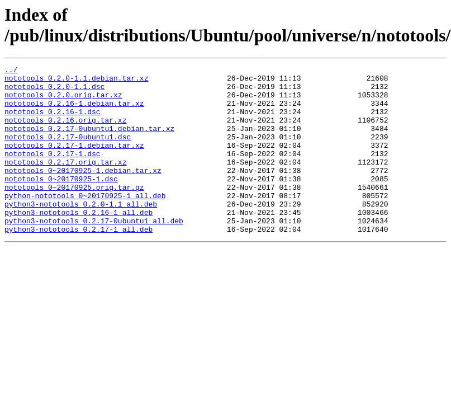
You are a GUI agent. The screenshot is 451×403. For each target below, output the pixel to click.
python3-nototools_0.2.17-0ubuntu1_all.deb (93, 252)
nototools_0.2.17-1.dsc (52, 172)
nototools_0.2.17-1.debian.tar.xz (74, 162)
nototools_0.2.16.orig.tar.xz (65, 131)
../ (10, 71)
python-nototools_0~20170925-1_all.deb (85, 222)
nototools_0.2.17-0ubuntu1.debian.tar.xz (89, 142)
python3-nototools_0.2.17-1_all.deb (78, 262)
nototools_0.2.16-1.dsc (52, 121)
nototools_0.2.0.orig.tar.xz (63, 101)
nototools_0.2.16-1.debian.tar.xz (74, 111)
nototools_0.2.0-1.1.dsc (54, 91)
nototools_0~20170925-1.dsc (61, 202)
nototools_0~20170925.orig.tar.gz (74, 212)
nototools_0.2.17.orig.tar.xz (65, 182)
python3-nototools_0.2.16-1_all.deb (78, 242)
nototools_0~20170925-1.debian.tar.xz (83, 192)
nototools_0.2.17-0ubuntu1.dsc (67, 152)
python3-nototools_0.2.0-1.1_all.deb (80, 232)
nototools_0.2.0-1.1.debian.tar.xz (76, 81)
